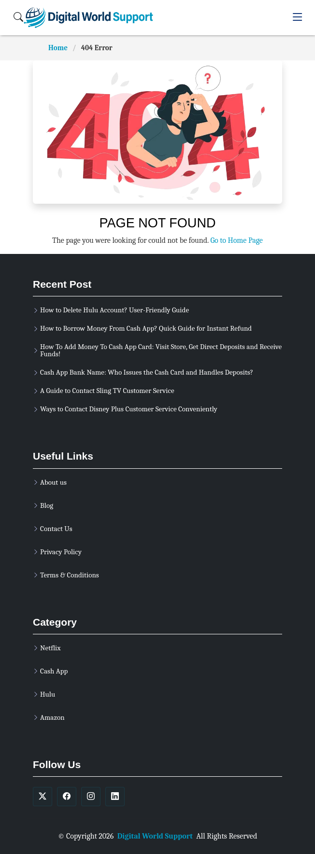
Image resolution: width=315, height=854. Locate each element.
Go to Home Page (236, 240)
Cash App (54, 671)
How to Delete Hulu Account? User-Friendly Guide (114, 310)
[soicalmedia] (42, 796)
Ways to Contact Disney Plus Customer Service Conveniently (128, 409)
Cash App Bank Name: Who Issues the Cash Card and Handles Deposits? (146, 372)
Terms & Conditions (69, 575)
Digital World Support (155, 836)
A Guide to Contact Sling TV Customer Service (107, 390)
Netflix (50, 648)
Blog (46, 505)
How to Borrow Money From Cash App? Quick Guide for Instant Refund (146, 328)
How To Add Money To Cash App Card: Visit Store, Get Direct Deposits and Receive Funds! (161, 350)
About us (53, 482)
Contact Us (56, 528)
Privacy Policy (61, 552)
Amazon (52, 717)
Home (58, 47)
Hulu (47, 694)
